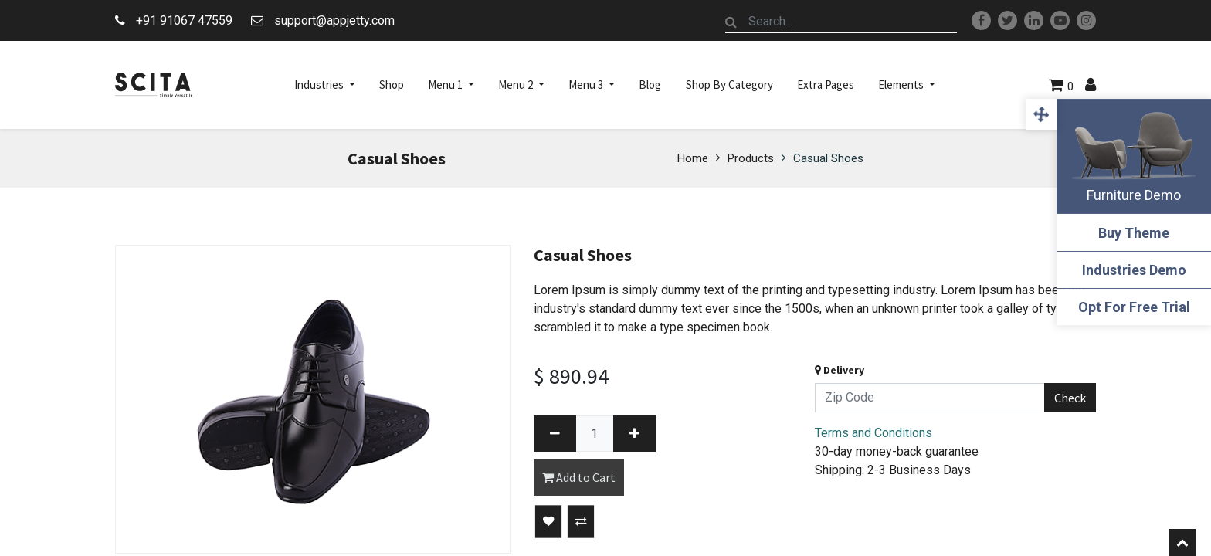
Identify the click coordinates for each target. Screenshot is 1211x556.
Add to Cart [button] (579, 477)
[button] (548, 522)
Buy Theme (1133, 233)
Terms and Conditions (873, 432)
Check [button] (1070, 397)
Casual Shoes (828, 158)
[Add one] (634, 433)
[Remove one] (555, 433)
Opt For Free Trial (1134, 307)
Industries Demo (1134, 270)
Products (751, 158)
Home (692, 158)
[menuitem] (392, 85)
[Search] (731, 21)
